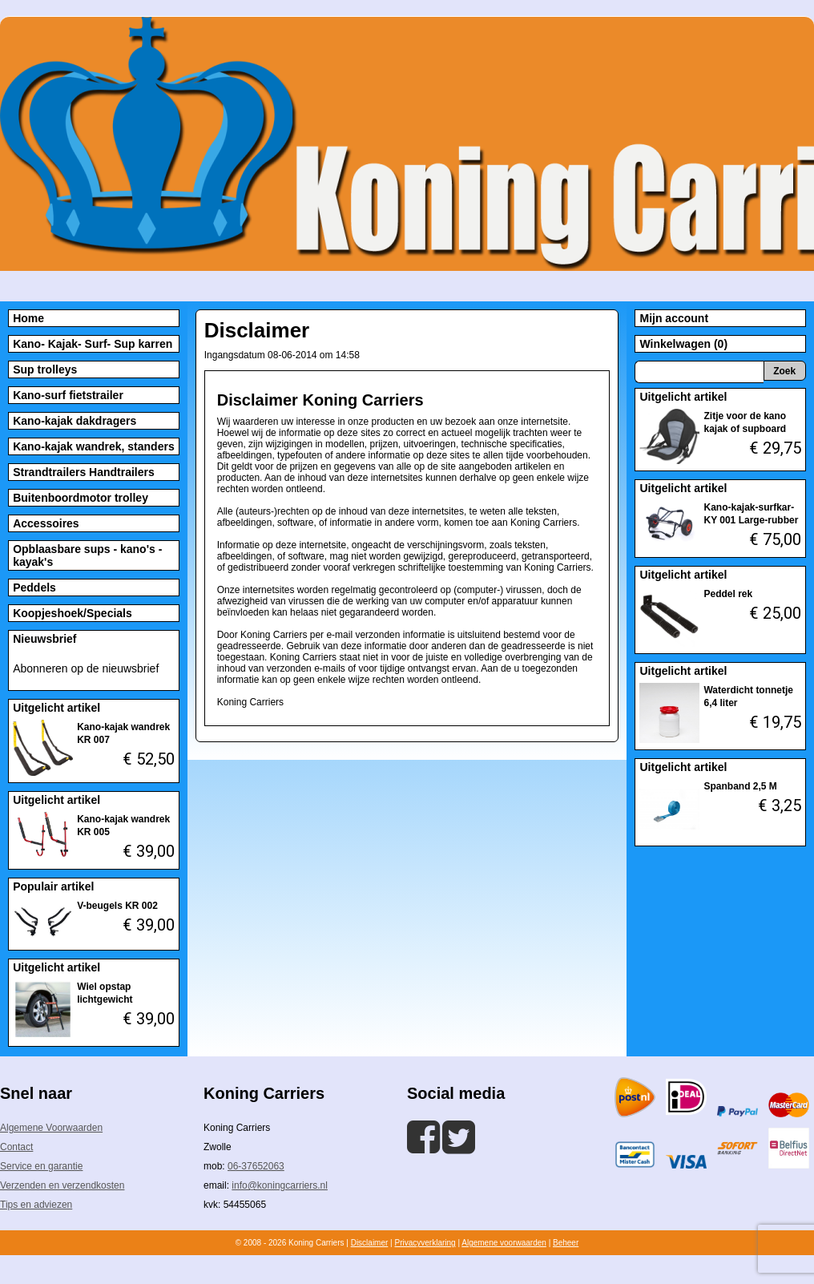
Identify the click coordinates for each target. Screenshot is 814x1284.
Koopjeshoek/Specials (72, 613)
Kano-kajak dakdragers (74, 420)
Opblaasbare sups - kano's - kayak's (87, 555)
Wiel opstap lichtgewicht (104, 993)
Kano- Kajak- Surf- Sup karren (92, 343)
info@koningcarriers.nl (280, 1185)
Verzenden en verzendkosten (62, 1185)
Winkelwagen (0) (683, 343)
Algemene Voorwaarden (51, 1127)
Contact (16, 1147)
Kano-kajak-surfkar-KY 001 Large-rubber (750, 514)
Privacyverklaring (424, 1242)
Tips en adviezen (36, 1204)
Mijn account (673, 318)
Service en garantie (41, 1166)
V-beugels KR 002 (117, 905)
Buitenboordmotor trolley (80, 497)
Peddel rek (727, 594)
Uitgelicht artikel (56, 707)
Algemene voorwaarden (503, 1242)
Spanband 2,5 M (739, 786)
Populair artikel (53, 886)
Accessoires (46, 523)
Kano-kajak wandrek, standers (94, 446)
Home (28, 318)
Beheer (565, 1242)
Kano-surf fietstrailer (68, 395)
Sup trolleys (45, 369)
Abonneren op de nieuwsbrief (86, 668)
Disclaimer (370, 1242)
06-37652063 (256, 1166)
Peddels (34, 587)
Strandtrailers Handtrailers (84, 472)
